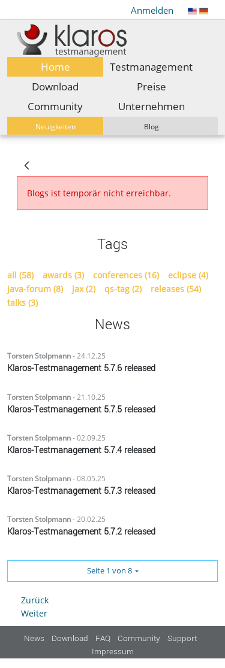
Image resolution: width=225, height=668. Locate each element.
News (34, 638)
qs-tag (123, 289)
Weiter (34, 613)
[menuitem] (55, 67)
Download (70, 638)
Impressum (113, 651)
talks (22, 302)
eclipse (188, 275)
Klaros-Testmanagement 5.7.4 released (81, 450)
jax (83, 289)
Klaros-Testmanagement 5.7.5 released (81, 409)
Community (139, 638)
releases (176, 289)
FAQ (102, 638)
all (20, 275)
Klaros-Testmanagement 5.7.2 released (81, 532)
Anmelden (152, 10)
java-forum (35, 289)
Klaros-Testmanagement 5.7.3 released (81, 491)
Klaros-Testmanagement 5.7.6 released (81, 368)
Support (182, 638)
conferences (126, 275)
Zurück (35, 600)
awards (63, 275)
